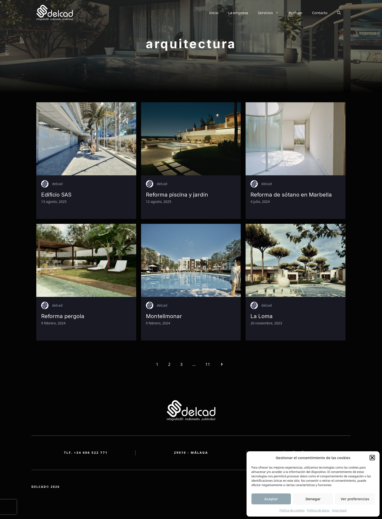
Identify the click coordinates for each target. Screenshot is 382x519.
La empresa (238, 12)
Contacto (319, 12)
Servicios (271, 12)
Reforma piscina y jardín (177, 194)
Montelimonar (164, 316)
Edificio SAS (56, 194)
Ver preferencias (355, 498)
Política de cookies (292, 510)
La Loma (261, 316)
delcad (57, 183)
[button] (372, 457)
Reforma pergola (62, 316)
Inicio (213, 12)
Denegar (313, 498)
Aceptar (271, 498)
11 (207, 364)
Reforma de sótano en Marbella (291, 194)
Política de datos (318, 510)
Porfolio (295, 12)
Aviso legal (339, 510)
